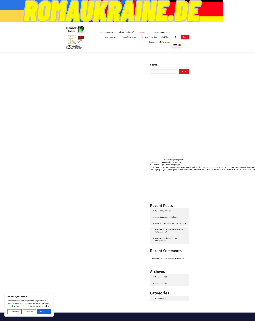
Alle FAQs (164, 37)
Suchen (154, 64)
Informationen (110, 37)
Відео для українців (163, 211)
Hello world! (179, 259)
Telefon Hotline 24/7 (127, 32)
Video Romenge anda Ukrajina (167, 217)
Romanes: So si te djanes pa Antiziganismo (166, 239)
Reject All (29, 312)
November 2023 (161, 277)
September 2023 (161, 283)
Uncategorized (160, 298)
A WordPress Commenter (162, 259)
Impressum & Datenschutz (159, 42)
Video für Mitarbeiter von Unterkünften (170, 223)
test (185, 37)
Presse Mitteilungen (129, 37)
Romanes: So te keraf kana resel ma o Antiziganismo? (170, 230)
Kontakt (154, 37)
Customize (15, 312)
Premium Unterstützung (160, 32)
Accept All (43, 312)
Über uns (144, 37)
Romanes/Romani (106, 32)
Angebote (141, 32)
